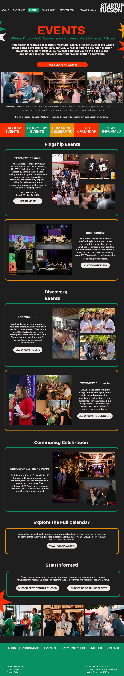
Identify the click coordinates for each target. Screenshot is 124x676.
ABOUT (13, 648)
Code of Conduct (14, 669)
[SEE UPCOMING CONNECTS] (95, 416)
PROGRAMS (30, 648)
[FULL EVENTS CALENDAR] (62, 64)
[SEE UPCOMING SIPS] (27, 350)
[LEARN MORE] (27, 201)
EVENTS (50, 648)
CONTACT (112, 648)
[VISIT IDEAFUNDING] (95, 265)
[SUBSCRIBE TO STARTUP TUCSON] (37, 588)
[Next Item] (118, 87)
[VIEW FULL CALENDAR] (62, 546)
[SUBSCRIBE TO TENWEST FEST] (88, 588)
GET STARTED (92, 648)
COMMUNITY (69, 648)
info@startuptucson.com (96, 666)
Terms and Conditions (16, 666)
